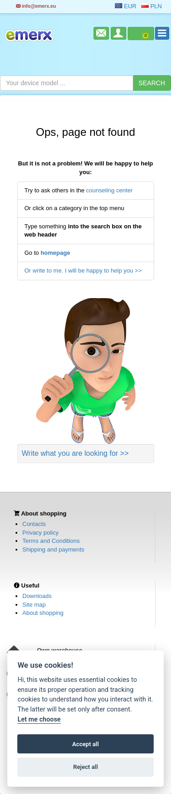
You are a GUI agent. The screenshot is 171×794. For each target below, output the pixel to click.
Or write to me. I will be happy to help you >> (83, 270)
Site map (34, 604)
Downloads (37, 596)
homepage (55, 252)
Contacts (34, 524)
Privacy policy (40, 532)
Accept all (85, 744)
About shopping (42, 612)
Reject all (85, 766)
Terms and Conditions (51, 540)
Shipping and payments (53, 549)
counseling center (109, 190)
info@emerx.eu (36, 6)
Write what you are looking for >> (75, 453)
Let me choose (39, 719)
